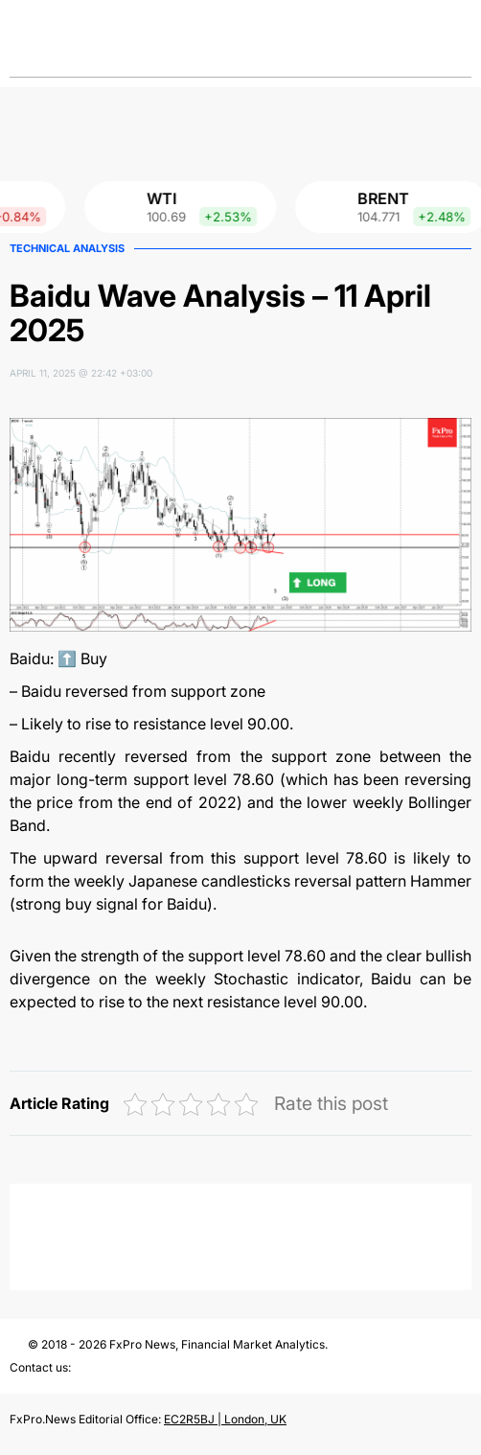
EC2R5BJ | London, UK (225, 1419)
